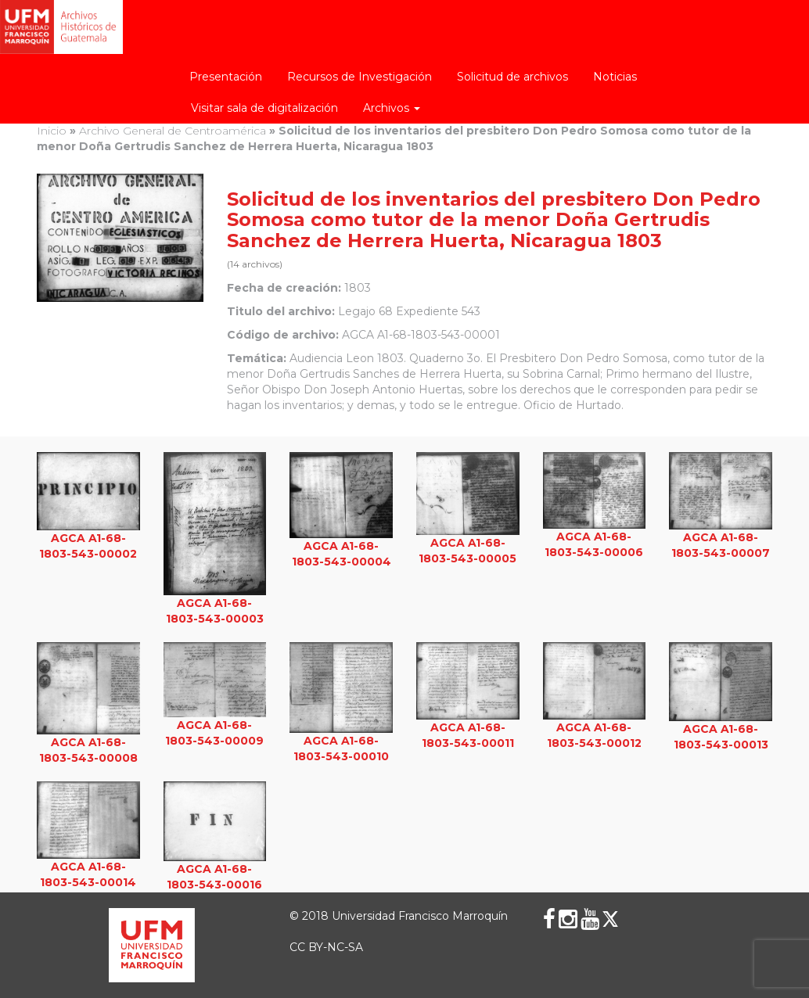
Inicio (52, 131)
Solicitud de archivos (512, 77)
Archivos (391, 108)
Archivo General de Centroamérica (172, 131)
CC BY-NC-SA (326, 947)
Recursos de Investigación (359, 77)
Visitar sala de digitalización (264, 108)
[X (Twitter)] (610, 919)
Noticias (615, 77)
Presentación (225, 77)
